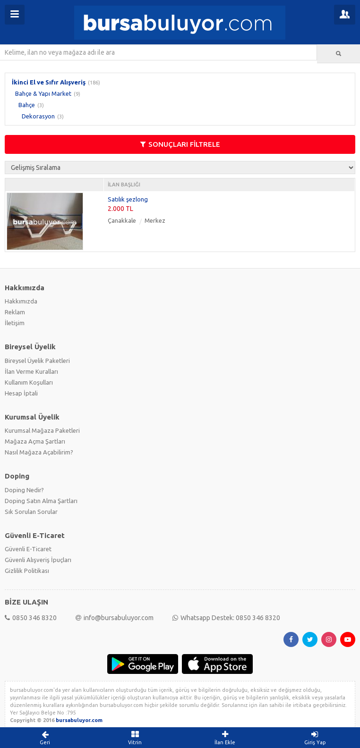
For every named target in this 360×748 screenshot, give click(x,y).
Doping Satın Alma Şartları (41, 500)
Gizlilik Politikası (27, 570)
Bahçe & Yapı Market (43, 93)
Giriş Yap (315, 737)
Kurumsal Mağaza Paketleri (42, 430)
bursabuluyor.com (79, 720)
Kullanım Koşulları (29, 382)
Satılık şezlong (128, 199)
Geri (45, 737)
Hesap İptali (21, 393)
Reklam (15, 312)
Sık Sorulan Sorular (31, 511)
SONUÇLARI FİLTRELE (180, 144)
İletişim (15, 322)
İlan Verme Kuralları (31, 371)
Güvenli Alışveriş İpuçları (38, 559)
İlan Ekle (225, 737)
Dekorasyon (38, 116)
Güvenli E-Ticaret (28, 549)
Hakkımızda (21, 301)
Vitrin (135, 737)
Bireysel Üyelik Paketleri (37, 360)
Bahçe (26, 104)
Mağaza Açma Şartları (35, 441)
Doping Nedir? (24, 490)
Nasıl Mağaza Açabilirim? (39, 452)
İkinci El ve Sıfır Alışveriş (49, 82)
